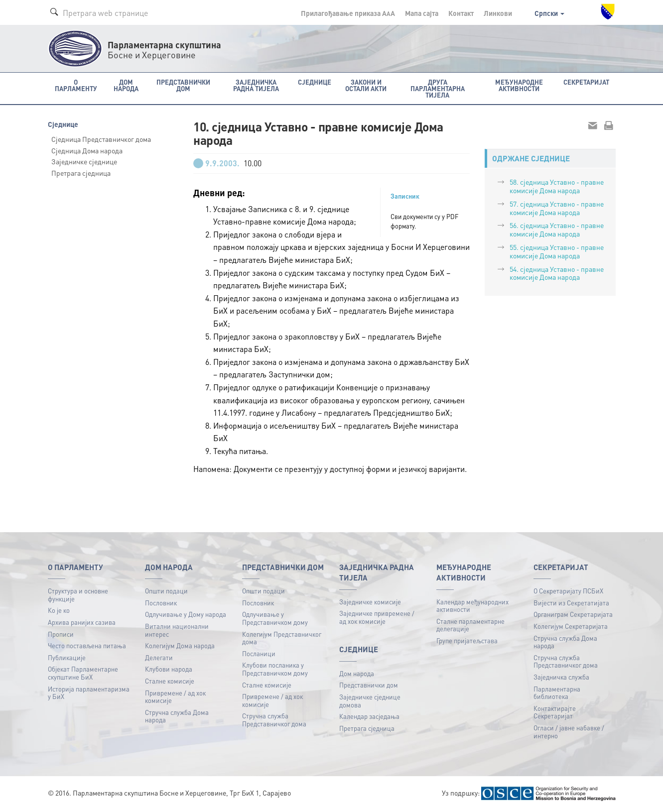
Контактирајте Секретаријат (554, 712)
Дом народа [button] (126, 85)
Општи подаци (166, 590)
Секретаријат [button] (586, 82)
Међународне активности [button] (519, 85)
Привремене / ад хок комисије (175, 697)
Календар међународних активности (472, 605)
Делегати (159, 657)
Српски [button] (549, 12)
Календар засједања (369, 716)
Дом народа (356, 673)
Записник (405, 196)
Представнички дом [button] (183, 85)
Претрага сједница (81, 172)
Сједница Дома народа (87, 150)
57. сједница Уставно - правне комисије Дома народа (557, 208)
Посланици (258, 653)
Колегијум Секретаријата (570, 626)
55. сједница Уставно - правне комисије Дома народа (557, 251)
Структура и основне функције (78, 594)
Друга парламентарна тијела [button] (437, 88)
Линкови (498, 12)
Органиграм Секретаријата (573, 614)
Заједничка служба (561, 677)
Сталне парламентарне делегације (470, 625)
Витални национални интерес (177, 630)
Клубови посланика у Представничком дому (275, 669)
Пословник (161, 602)
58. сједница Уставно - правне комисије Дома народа (557, 186)
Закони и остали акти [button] (366, 85)
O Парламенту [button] (76, 85)
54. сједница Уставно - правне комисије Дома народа (557, 273)
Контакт (461, 12)
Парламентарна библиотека (556, 693)
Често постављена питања (87, 645)
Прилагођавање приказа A (348, 12)
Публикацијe (67, 657)
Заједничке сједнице (84, 161)
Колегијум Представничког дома (281, 638)
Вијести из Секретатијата (571, 602)
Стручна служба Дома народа (177, 716)
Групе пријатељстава (467, 640)
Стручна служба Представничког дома (274, 719)
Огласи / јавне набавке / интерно (568, 731)
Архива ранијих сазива (82, 622)
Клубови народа (168, 669)
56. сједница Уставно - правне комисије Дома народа (557, 229)
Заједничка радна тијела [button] (256, 85)
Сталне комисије (169, 681)
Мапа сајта (421, 12)
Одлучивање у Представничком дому (275, 618)
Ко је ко (59, 610)
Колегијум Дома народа (180, 645)
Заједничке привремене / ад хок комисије (376, 617)
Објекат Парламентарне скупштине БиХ (83, 673)
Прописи (61, 634)
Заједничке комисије (370, 601)
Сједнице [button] (314, 82)
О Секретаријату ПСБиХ (568, 590)
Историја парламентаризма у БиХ (89, 693)
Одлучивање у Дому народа (185, 614)
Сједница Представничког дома (101, 138)
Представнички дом (368, 685)
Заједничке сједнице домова (369, 701)
